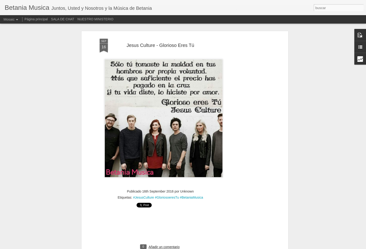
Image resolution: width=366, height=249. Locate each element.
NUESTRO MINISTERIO (95, 19)
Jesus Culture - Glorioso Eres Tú (160, 35)
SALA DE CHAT (62, 19)
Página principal (36, 19)
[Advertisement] (246, 100)
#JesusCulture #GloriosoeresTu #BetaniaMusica (168, 187)
